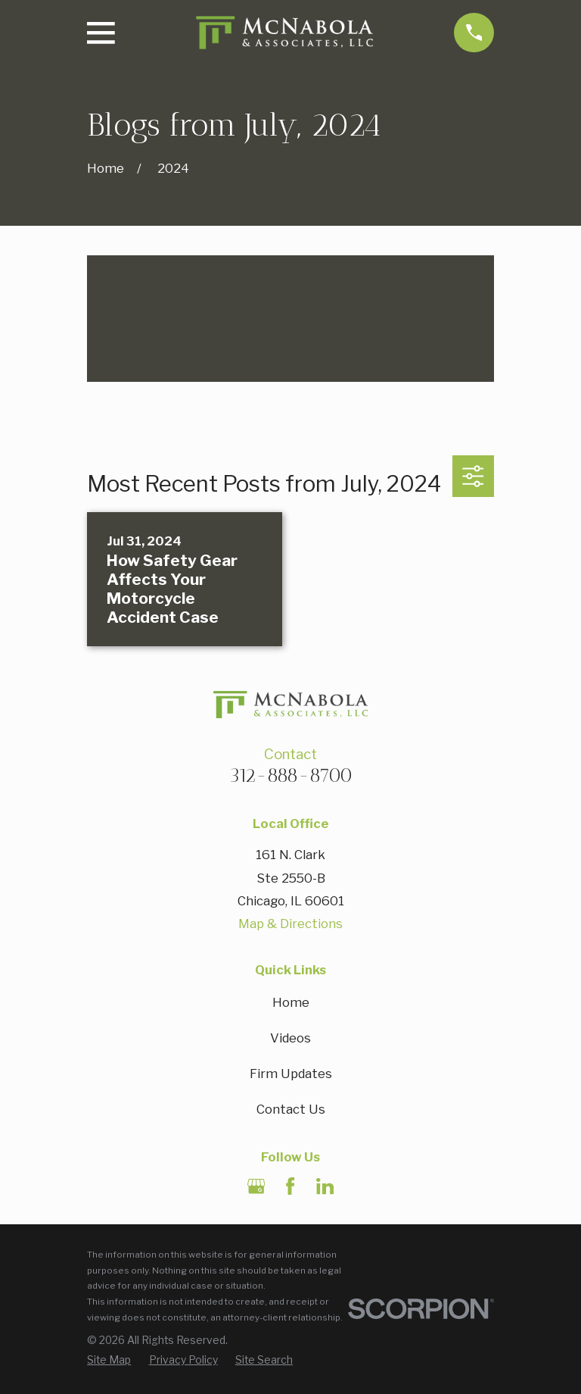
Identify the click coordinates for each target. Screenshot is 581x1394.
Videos (290, 1038)
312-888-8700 (291, 775)
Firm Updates (291, 1073)
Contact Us (290, 1109)
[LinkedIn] (325, 1186)
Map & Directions (290, 923)
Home (290, 1002)
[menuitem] (109, 1360)
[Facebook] (290, 1186)
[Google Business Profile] (256, 1186)
